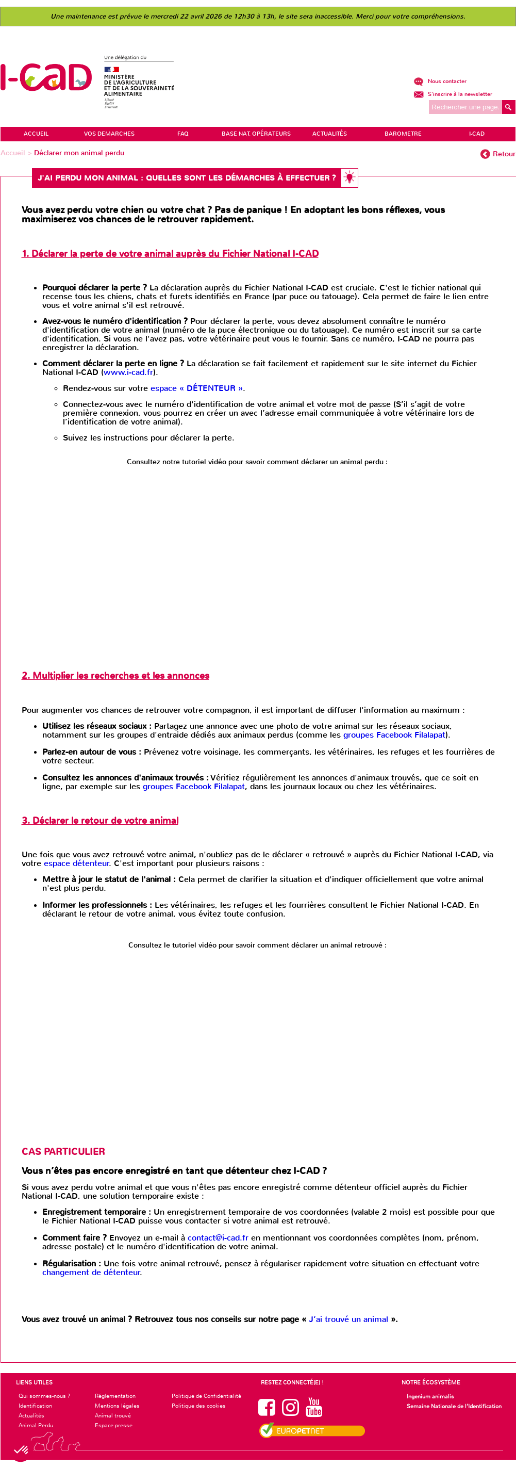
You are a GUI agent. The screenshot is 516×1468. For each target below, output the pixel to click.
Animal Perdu (36, 1425)
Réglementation (115, 1395)
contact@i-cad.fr (218, 1237)
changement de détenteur (91, 1272)
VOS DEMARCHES (109, 134)
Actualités (31, 1415)
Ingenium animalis (430, 1396)
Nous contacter (440, 81)
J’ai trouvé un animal (350, 1319)
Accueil (14, 153)
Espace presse (113, 1425)
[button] (21, 1450)
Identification (35, 1405)
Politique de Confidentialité (206, 1395)
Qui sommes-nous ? (45, 1395)
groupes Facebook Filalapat (394, 734)
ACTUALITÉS (329, 134)
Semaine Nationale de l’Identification (454, 1406)
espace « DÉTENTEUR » (197, 388)
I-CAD (477, 134)
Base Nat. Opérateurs (256, 134)
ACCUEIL (36, 134)
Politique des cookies (199, 1405)
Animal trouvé (113, 1415)
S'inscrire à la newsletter (452, 94)
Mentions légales (117, 1405)
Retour (504, 154)
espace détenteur (76, 863)
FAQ (183, 134)
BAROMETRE (403, 134)
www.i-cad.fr (128, 372)
